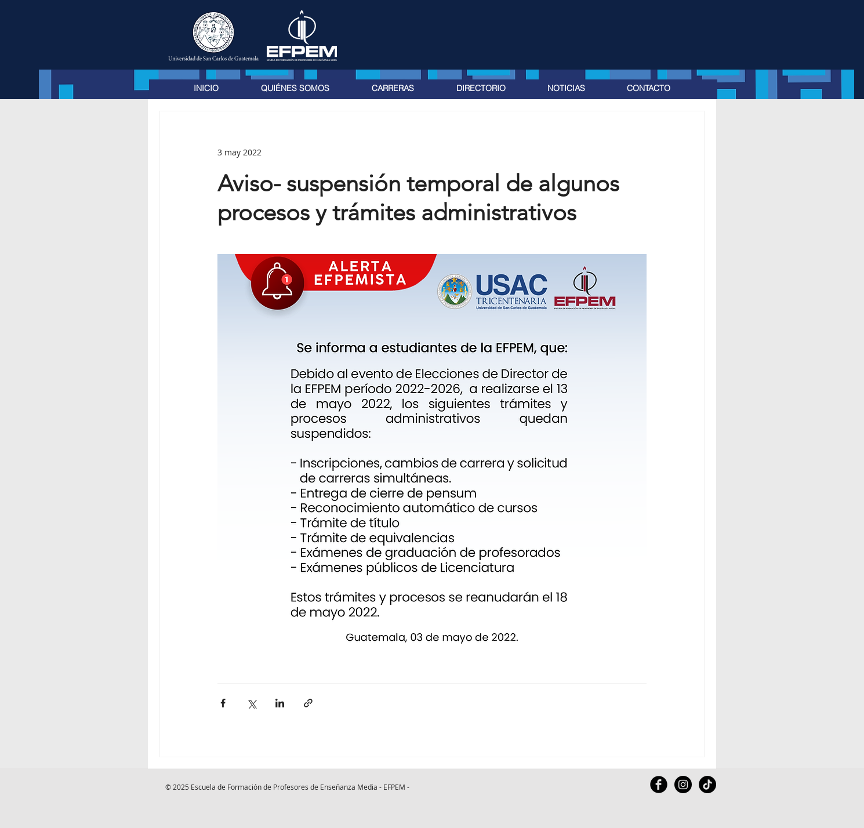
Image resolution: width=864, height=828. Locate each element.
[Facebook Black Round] (658, 784)
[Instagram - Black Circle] (683, 784)
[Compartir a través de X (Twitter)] (251, 703)
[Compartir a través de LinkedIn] (279, 703)
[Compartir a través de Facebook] (222, 703)
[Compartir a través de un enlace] (308, 703)
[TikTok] (707, 784)
